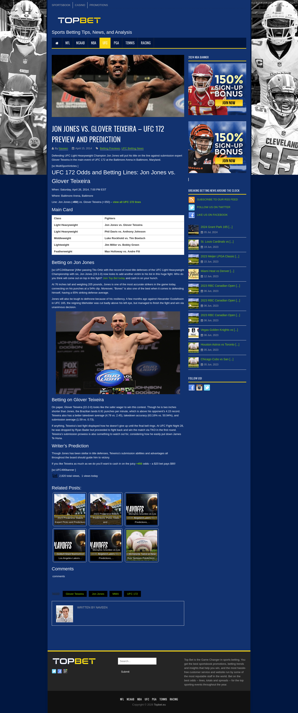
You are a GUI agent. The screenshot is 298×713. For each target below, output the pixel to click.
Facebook (59, 671)
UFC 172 (132, 593)
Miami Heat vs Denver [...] (217, 271)
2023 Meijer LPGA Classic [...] (220, 256)
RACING (146, 42)
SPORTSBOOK (61, 5)
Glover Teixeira (75, 593)
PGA (116, 42)
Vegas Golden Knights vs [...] (219, 329)
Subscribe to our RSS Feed (217, 199)
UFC (105, 42)
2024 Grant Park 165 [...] (216, 227)
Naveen (63, 148)
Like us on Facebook (212, 214)
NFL (67, 42)
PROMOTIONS (99, 5)
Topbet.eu (160, 704)
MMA (116, 593)
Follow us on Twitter (213, 207)
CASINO (80, 5)
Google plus (65, 671)
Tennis (130, 42)
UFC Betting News (132, 148)
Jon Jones (98, 593)
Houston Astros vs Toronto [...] (220, 344)
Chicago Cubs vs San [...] (217, 359)
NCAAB (80, 42)
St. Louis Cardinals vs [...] (217, 241)
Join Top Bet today (114, 278)
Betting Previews (110, 148)
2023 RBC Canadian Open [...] (220, 285)
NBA (93, 42)
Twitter (54, 671)
